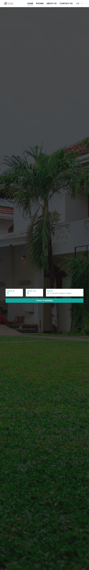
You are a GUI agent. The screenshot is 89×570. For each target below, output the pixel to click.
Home (30, 3)
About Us (52, 3)
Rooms (40, 3)
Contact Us (66, 3)
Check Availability (44, 300)
